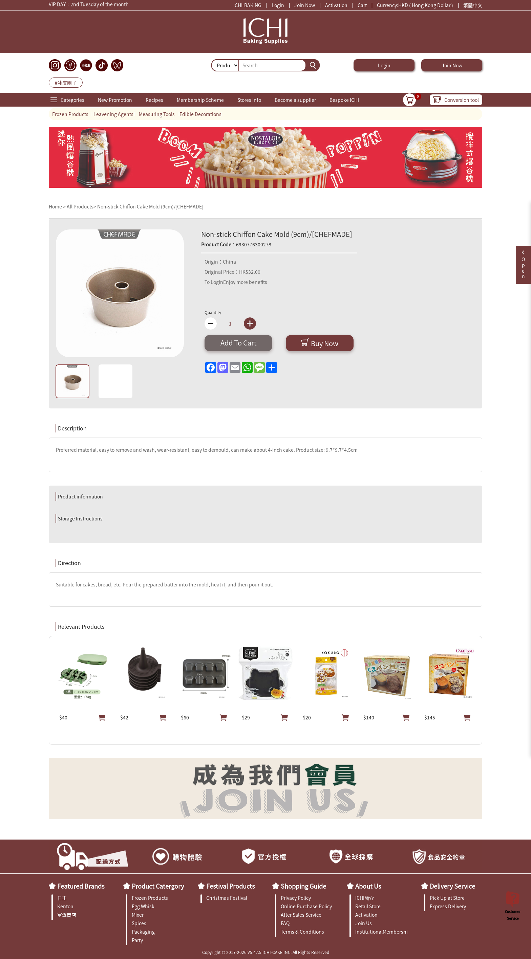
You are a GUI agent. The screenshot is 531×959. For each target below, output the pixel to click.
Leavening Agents (113, 114)
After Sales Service (301, 914)
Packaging (143, 931)
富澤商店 (66, 914)
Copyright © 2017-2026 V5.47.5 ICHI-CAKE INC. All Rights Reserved (265, 952)
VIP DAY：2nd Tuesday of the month (89, 5)
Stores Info (249, 99)
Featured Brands (80, 886)
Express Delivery (448, 906)
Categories (72, 99)
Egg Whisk (143, 906)
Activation (336, 5)
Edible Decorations (200, 114)
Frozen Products (70, 114)
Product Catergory (158, 886)
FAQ (285, 923)
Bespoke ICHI (344, 99)
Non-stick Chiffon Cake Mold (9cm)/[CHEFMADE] (150, 206)
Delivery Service (452, 886)
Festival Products (230, 886)
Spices (139, 923)
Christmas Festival (226, 897)
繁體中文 (472, 5)
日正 (62, 897)
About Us (368, 886)
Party (137, 940)
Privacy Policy (296, 897)
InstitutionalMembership (381, 931)
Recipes (154, 99)
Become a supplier (295, 99)
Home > (58, 206)
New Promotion (115, 99)
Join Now (304, 5)
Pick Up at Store (447, 897)
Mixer (138, 914)
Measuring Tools (157, 114)
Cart (362, 5)
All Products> (81, 206)
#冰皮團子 (66, 82)
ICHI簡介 (364, 897)
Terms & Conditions (302, 931)
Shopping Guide (303, 886)
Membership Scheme (200, 99)
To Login (214, 281)
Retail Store (368, 906)
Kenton (65, 906)
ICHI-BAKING (247, 5)
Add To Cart (238, 343)
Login (278, 5)
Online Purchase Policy (306, 906)
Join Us (363, 923)
